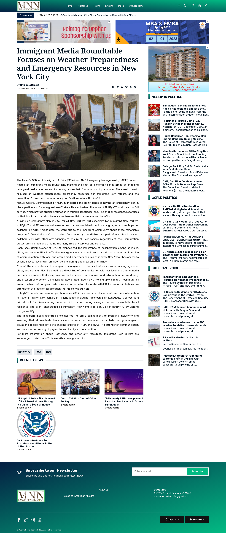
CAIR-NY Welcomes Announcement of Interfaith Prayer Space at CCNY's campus (184, 310)
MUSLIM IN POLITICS (167, 97)
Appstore (172, 519)
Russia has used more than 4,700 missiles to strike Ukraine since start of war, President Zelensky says (186, 325)
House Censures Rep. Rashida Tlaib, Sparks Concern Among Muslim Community (185, 139)
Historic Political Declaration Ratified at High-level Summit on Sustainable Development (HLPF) (183, 209)
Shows (109, 5)
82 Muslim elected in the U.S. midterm (181, 339)
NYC (48, 352)
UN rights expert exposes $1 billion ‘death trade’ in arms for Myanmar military (184, 254)
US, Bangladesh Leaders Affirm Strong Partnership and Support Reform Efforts (98, 15)
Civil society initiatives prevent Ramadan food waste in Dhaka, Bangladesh (124, 401)
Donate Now (136, 5)
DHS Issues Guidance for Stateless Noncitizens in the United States (34, 443)
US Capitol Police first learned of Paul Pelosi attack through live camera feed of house (36, 401)
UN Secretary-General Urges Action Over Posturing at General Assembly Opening (185, 224)
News (97, 5)
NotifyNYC (24, 352)
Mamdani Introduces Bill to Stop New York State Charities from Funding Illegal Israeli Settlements (186, 154)
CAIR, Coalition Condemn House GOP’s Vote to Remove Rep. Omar (183, 183)
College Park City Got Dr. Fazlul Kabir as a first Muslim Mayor (185, 168)
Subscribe (197, 471)
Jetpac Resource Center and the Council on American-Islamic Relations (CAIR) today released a (185, 349)
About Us (83, 5)
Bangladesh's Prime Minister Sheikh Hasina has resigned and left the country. (185, 108)
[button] (206, 5)
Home (69, 5)
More (121, 5)
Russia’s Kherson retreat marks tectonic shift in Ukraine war (183, 357)
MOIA (38, 352)
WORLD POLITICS (164, 198)
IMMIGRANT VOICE (165, 268)
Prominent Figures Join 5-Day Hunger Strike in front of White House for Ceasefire (182, 123)
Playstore (197, 519)
